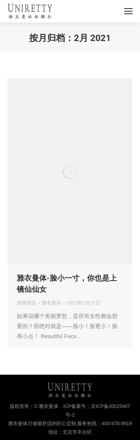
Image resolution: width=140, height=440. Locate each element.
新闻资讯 (26, 303)
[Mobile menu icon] (128, 11)
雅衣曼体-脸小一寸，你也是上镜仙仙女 (67, 284)
